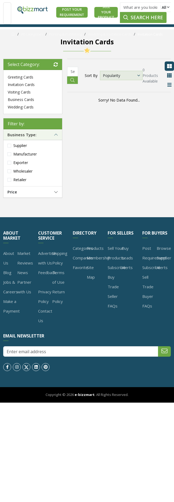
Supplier (20, 145)
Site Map (91, 272)
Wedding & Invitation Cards (110, 34)
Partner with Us (24, 286)
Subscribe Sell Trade (151, 277)
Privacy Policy (44, 296)
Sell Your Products (116, 253)
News (22, 272)
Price (12, 191)
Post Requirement (154, 253)
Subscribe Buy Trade (117, 277)
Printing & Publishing (65, 34)
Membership (98, 257)
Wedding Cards (21, 107)
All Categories (32, 34)
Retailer (19, 179)
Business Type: (22, 134)
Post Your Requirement (72, 12)
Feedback (47, 272)
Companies (83, 257)
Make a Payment (11, 306)
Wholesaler (23, 171)
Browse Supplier (164, 253)
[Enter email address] (80, 351)
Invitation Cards (150, 34)
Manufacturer (25, 154)
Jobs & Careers (10, 286)
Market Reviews (25, 258)
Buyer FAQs (147, 301)
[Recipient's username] (72, 71)
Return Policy (58, 296)
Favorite (80, 267)
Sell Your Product (106, 12)
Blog (7, 272)
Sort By (91, 75)
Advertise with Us (47, 258)
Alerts (127, 267)
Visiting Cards (19, 92)
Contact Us (45, 315)
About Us (8, 258)
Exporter (20, 162)
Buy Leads (127, 253)
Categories (83, 248)
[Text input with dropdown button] (140, 7)
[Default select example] (121, 75)
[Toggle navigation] (7, 13)
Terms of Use (58, 277)
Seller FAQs (113, 301)
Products (95, 248)
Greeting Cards (20, 77)
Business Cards (21, 99)
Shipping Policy (59, 258)
